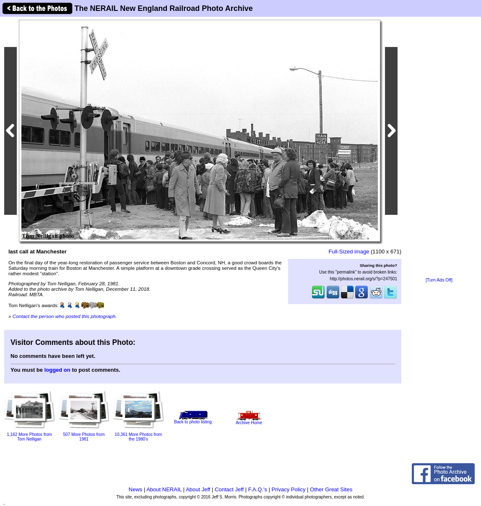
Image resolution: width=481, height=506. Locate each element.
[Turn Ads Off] (439, 280)
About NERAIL (164, 489)
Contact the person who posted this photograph (64, 316)
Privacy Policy (289, 489)
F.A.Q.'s (257, 489)
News (136, 489)
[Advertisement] (439, 148)
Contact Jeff (229, 489)
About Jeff (198, 489)
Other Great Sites (331, 489)
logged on (57, 370)
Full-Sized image (349, 251)
